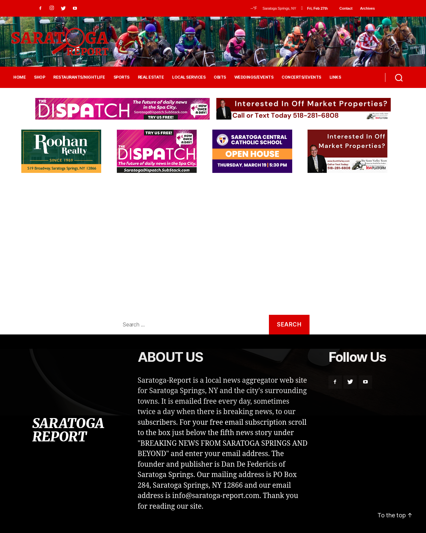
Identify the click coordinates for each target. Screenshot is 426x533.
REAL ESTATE (151, 77)
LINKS (335, 77)
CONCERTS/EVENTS (301, 77)
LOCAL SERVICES (188, 77)
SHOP (39, 77)
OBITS (220, 77)
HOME (19, 77)
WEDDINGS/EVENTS (254, 77)
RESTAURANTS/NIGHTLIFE (79, 77)
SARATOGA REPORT (68, 430)
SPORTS (121, 77)
